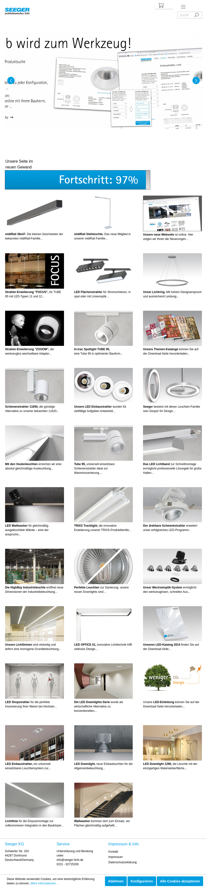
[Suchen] (196, 15)
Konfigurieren (142, 881)
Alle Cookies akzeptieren (180, 881)
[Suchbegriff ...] (184, 15)
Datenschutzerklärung (122, 862)
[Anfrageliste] (161, 5)
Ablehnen (116, 881)
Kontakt (113, 851)
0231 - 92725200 (68, 864)
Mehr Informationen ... (45, 883)
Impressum (115, 857)
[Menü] (183, 7)
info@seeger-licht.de (70, 860)
